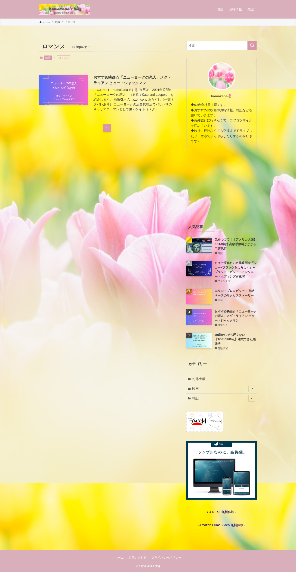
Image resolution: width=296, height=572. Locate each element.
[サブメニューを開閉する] (251, 389)
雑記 (223, 398)
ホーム (119, 557)
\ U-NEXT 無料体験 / (221, 512)
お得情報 (198, 379)
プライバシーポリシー (166, 557)
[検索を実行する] (252, 45)
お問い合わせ (138, 557)
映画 (47, 57)
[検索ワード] (221, 45)
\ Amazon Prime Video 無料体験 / (221, 525)
